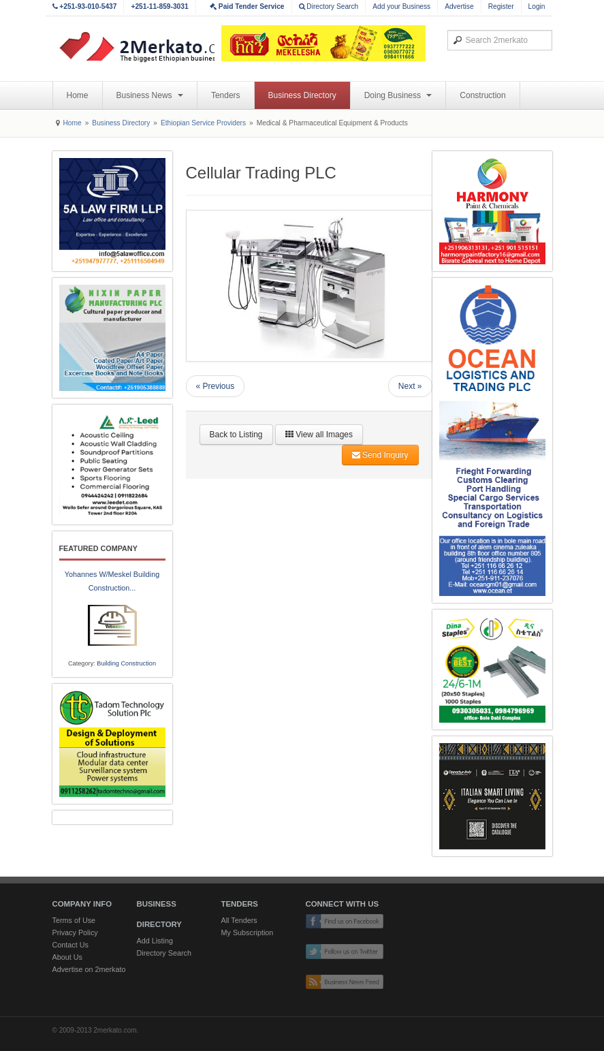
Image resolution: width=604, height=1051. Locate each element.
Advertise (459, 6)
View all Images (319, 434)
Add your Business (401, 6)
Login (536, 6)
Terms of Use (74, 920)
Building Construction (126, 663)
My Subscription (247, 932)
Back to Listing (236, 434)
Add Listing (155, 941)
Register (501, 6)
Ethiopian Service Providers (203, 123)
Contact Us (70, 945)
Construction (482, 95)
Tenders (225, 95)
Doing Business (398, 95)
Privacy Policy (75, 932)
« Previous (215, 386)
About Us (67, 957)
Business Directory (302, 95)
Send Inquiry (380, 455)
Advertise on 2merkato (89, 969)
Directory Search (329, 6)
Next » (410, 386)
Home (78, 95)
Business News (149, 95)
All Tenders (239, 920)
